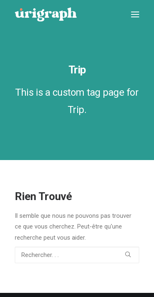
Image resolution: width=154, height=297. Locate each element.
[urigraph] (46, 14)
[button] (135, 14)
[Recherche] (77, 255)
